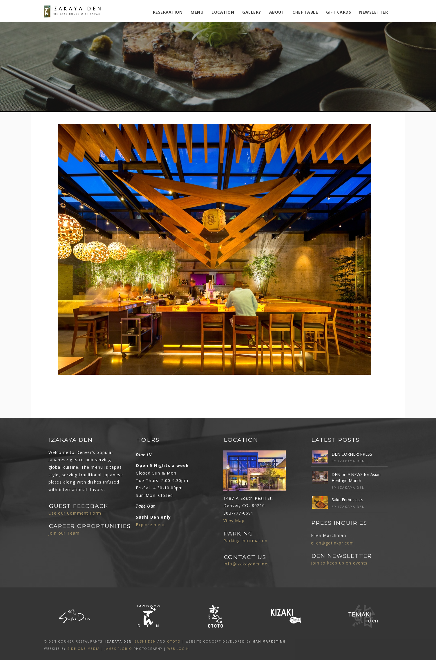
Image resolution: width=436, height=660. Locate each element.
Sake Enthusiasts (347, 499)
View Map (234, 520)
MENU (197, 12)
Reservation (168, 12)
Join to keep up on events (339, 563)
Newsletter (373, 12)
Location (222, 12)
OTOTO (174, 641)
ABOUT (277, 12)
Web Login (178, 649)
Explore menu (151, 524)
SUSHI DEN (145, 641)
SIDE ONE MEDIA (83, 649)
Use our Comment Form (75, 513)
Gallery (251, 12)
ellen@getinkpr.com (332, 543)
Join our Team (64, 533)
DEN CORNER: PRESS (352, 454)
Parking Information (245, 540)
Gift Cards (338, 12)
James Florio (118, 649)
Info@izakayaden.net (246, 564)
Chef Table (305, 12)
